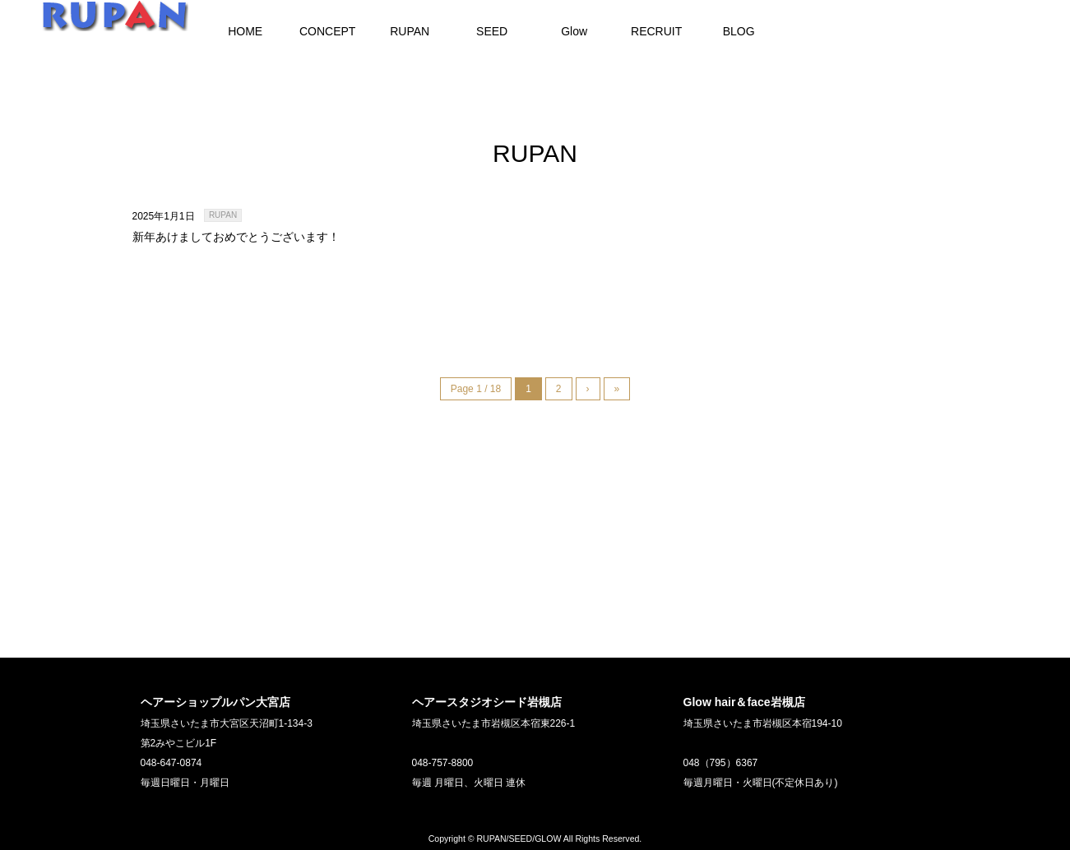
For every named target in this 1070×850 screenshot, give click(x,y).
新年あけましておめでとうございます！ (236, 236)
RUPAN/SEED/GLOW (518, 838)
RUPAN (223, 214)
